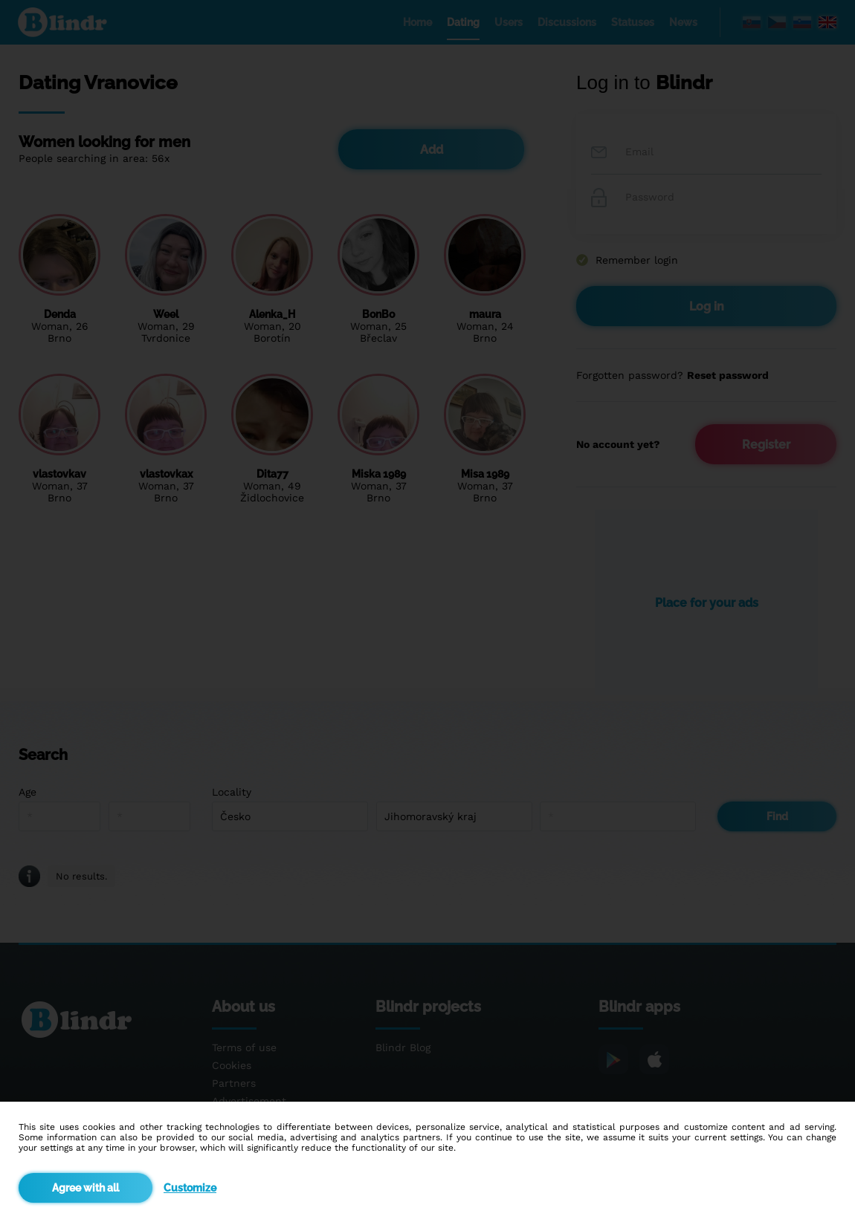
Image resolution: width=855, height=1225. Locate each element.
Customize (190, 1188)
